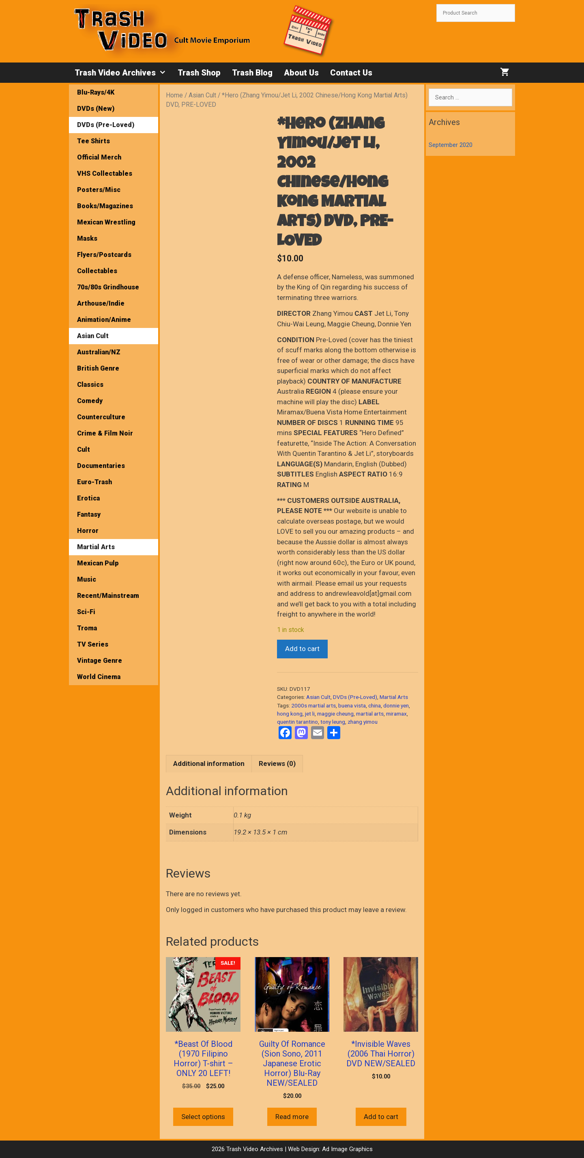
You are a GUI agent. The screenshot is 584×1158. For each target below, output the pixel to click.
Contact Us (351, 73)
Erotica (88, 498)
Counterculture (101, 417)
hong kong (290, 713)
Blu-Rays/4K (95, 92)
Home (174, 95)
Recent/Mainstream (108, 595)
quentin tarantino (297, 721)
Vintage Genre (99, 660)
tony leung (332, 721)
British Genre (98, 368)
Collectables (97, 271)
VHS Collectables (104, 173)
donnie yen (396, 705)
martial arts (370, 713)
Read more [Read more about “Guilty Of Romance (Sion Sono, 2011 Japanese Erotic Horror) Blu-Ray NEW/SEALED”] (292, 1117)
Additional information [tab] (209, 763)
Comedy (90, 401)
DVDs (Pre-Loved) (355, 697)
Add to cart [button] (381, 1117)
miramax (396, 713)
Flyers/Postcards (104, 255)
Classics (90, 384)
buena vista (352, 705)
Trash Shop (199, 73)
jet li (310, 713)
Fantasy (89, 514)
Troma (87, 628)
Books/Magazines (105, 206)
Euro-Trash (94, 482)
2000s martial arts (313, 705)
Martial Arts (394, 697)
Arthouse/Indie (101, 303)
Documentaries (101, 466)
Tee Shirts (93, 141)
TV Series (92, 644)
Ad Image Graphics (346, 1149)
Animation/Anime (104, 319)
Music (86, 579)
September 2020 (450, 145)
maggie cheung (335, 713)
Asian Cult (202, 95)
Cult (83, 449)
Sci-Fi (86, 612)
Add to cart (302, 649)
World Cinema (98, 677)
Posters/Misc (98, 190)
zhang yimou (363, 721)
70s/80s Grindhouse (108, 287)
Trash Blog (252, 73)
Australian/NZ (98, 352)
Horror (88, 531)
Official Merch (99, 157)
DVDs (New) (95, 108)
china (374, 705)
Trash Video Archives (123, 73)
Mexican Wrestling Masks (106, 230)
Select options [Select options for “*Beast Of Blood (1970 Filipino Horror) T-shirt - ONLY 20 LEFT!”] (203, 1117)
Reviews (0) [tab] (277, 763)
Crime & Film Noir (105, 433)
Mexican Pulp (98, 563)
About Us (301, 73)
